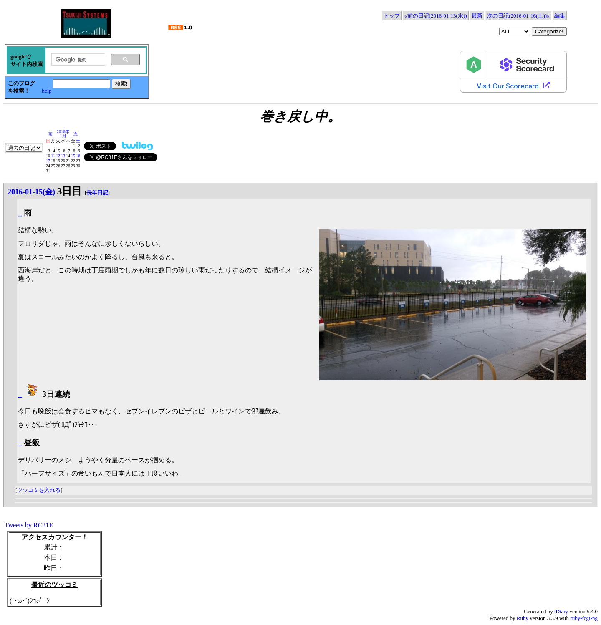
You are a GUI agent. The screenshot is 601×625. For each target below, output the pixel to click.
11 (53, 156)
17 (48, 161)
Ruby (522, 618)
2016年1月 (63, 133)
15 (73, 156)
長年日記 (97, 192)
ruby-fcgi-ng (584, 618)
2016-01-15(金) (31, 192)
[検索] (77, 59)
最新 (477, 16)
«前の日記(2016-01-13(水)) (435, 16)
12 (58, 156)
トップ (392, 16)
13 (63, 156)
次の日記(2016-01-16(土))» (518, 16)
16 (78, 156)
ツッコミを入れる (39, 490)
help (46, 91)
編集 (559, 16)
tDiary (561, 611)
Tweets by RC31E (29, 525)
